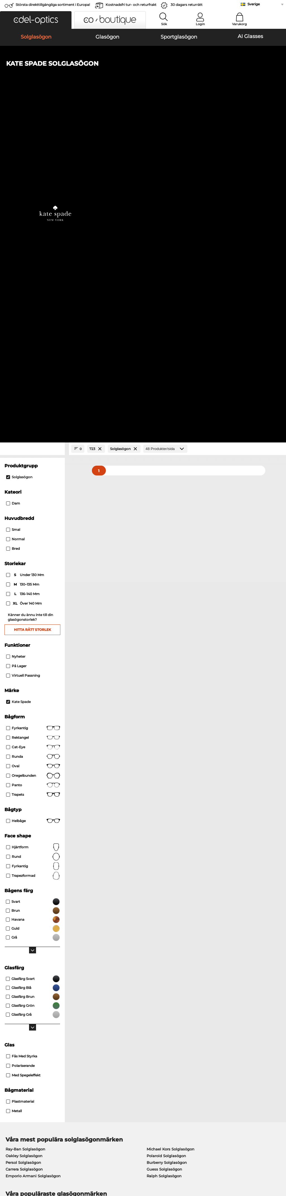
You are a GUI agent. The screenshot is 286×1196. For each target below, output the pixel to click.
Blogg (195, 1056)
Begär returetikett (113, 1050)
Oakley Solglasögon (24, 827)
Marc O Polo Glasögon (26, 888)
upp (277, 1162)
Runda (33, 428)
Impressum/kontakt (21, 1169)
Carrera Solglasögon (24, 841)
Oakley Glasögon (21, 881)
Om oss (10, 1027)
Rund (33, 528)
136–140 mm (23, 265)
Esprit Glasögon (159, 888)
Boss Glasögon (158, 895)
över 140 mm (24, 275)
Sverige (253, 4)
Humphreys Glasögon (26, 895)
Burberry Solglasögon (167, 834)
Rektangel (33, 409)
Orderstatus (201, 1063)
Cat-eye (33, 418)
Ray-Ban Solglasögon (25, 820)
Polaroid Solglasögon (166, 827)
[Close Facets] (32, 120)
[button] (36, 20)
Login (200, 24)
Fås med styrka (21, 728)
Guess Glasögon (159, 875)
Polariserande (20, 737)
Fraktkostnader (110, 1043)
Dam (13, 175)
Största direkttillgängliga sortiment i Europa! (53, 5)
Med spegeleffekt (23, 747)
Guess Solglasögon (164, 841)
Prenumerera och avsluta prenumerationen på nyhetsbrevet (233, 1046)
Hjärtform (33, 518)
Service (103, 1027)
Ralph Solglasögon (164, 847)
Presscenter (14, 1036)
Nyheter (15, 328)
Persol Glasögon (159, 881)
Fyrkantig (33, 399)
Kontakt (10, 1050)
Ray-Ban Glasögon (23, 875)
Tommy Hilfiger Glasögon (168, 901)
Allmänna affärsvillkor (24, 1162)
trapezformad (33, 547)
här (152, 966)
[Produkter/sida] (165, 121)
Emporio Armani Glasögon (30, 901)
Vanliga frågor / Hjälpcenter (215, 1036)
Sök (164, 24)
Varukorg (239, 24)
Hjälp (195, 1027)
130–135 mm (23, 256)
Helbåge (33, 492)
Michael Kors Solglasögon (170, 820)
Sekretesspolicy (61, 1162)
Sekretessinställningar (24, 1043)
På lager (16, 337)
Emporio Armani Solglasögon (33, 847)
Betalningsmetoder (114, 1036)
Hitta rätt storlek (32, 301)
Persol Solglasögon (23, 834)
